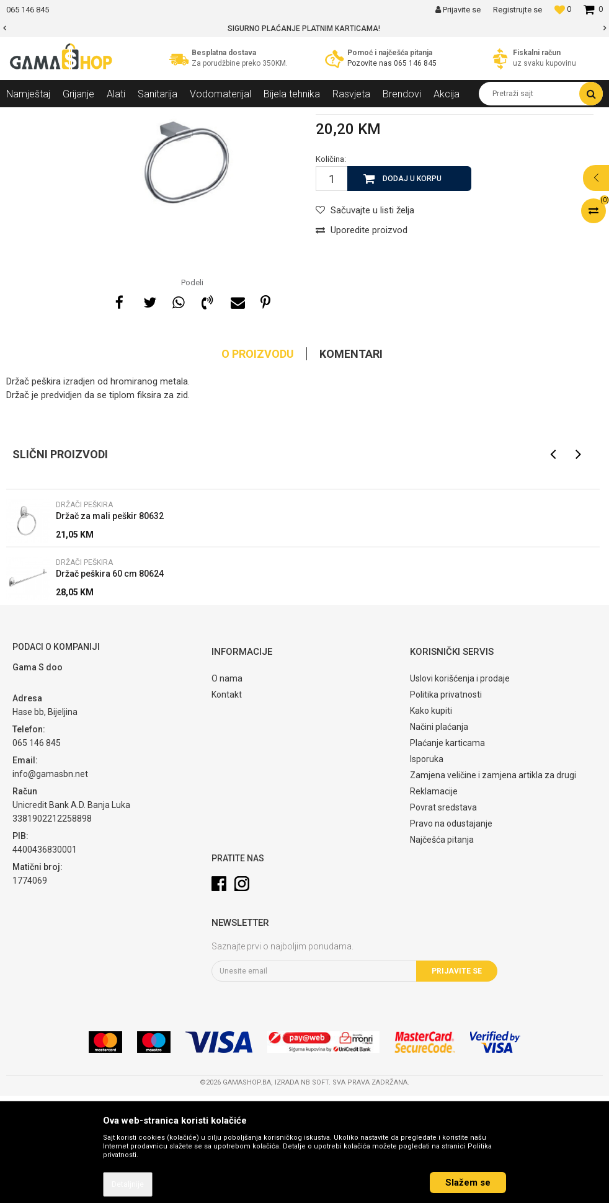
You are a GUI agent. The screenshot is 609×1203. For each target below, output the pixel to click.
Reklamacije (434, 898)
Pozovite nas (370, 63)
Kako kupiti (431, 818)
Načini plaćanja (439, 834)
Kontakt (226, 802)
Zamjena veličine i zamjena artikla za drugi (493, 882)
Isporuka (426, 866)
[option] (304, 28)
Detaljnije (128, 1184)
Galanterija (165, 116)
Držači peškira (219, 116)
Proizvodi (73, 116)
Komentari (351, 461)
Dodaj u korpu (412, 286)
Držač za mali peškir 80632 (110, 623)
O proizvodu (257, 461)
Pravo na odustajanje (451, 931)
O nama (226, 786)
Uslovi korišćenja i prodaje (460, 786)
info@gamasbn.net (50, 881)
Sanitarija (118, 116)
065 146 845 (415, 63)
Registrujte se (517, 9)
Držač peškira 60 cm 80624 (110, 681)
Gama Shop (25, 116)
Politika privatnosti (446, 802)
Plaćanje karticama (447, 850)
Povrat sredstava (443, 915)
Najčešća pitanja (442, 947)
